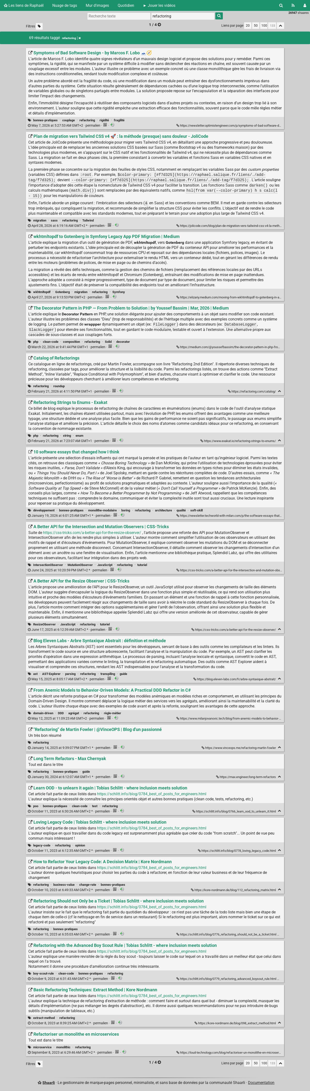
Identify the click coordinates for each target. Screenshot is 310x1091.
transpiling (108, 674)
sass (54, 220)
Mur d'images (97, 5)
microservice (42, 1047)
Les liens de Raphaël (24, 5)
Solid (108, 342)
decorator (123, 342)
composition (71, 342)
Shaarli (48, 1082)
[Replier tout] (280, 25)
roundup (59, 386)
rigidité (104, 120)
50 (256, 26)
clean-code (50, 342)
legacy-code (41, 845)
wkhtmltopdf (42, 292)
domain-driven (43, 713)
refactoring (87, 120)
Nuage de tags (64, 5)
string (67, 435)
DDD (61, 713)
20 (248, 26)
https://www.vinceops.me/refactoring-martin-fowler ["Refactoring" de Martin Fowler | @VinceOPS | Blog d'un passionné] (239, 748)
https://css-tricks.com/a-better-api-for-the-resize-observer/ (92, 532)
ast (35, 674)
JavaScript (104, 565)
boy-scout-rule (43, 973)
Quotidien (126, 5)
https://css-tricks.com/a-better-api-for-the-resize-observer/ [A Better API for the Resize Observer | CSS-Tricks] (234, 630)
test (94, 806)
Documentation (261, 1082)
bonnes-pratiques (45, 120)
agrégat (73, 713)
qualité (181, 510)
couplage (68, 120)
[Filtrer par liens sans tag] (39, 26)
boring (125, 510)
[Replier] (279, 391)
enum (79, 435)
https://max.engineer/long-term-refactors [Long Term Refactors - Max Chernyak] (246, 777)
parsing (70, 674)
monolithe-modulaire (102, 510)
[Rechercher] (281, 5)
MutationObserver (80, 565)
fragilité (119, 120)
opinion (80, 845)
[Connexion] (305, 5)
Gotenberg (62, 292)
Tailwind (88, 220)
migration (39, 220)
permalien (64, 125)
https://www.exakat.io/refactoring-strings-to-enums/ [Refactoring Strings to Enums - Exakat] (238, 441)
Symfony (118, 292)
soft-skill (196, 510)
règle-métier (112, 713)
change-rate (87, 884)
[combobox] (182, 16)
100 (264, 26)
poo (35, 806)
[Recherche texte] (118, 16)
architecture (163, 510)
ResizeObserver (44, 624)
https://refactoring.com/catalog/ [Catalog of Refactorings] (252, 391)
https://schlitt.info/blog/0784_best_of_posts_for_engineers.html (151, 794)
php (35, 342)
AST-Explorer (51, 674)
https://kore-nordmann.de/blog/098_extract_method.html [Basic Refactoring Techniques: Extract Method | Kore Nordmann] (235, 1023)
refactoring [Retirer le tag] (71, 38)
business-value (64, 884)
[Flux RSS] (293, 5)
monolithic (63, 1047)
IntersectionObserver (48, 565)
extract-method (44, 1018)
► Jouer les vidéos (159, 5)
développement (43, 510)
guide (123, 674)
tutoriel (142, 565)
